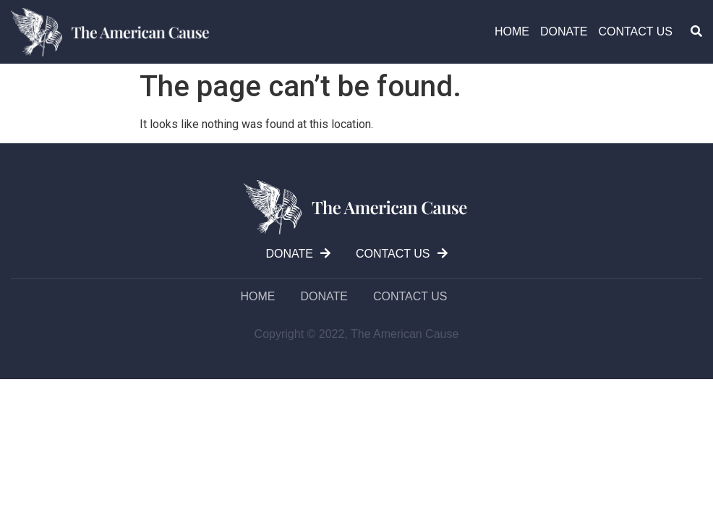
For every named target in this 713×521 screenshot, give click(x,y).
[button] (696, 31)
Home (512, 31)
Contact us (635, 31)
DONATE (563, 31)
